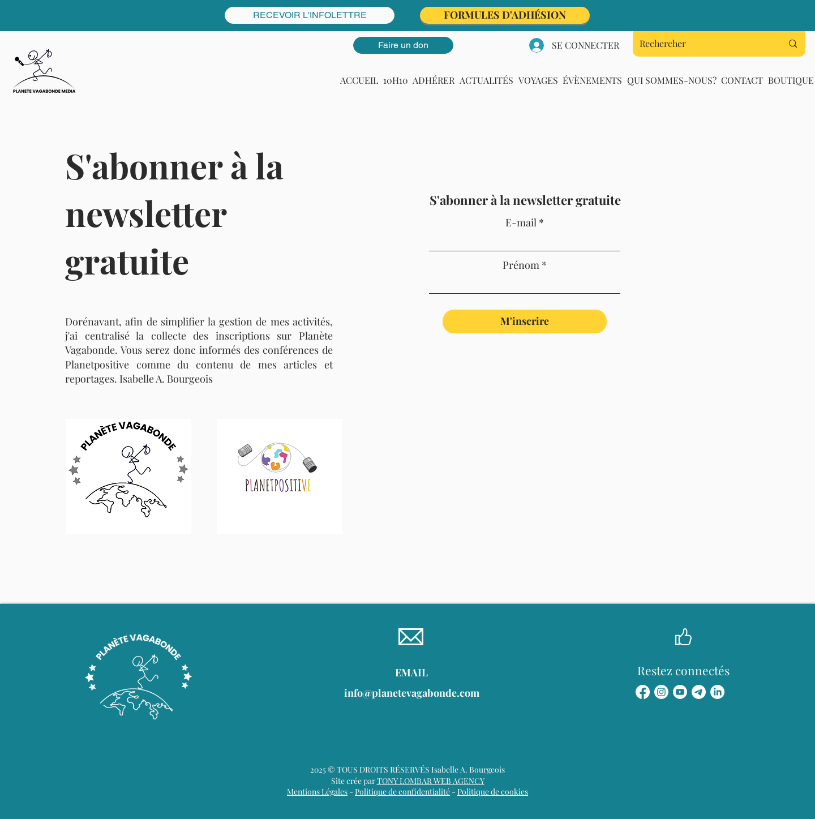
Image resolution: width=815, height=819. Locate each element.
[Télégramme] (699, 692)
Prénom (521, 265)
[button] (486, 80)
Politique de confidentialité (402, 791)
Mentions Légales (317, 791)
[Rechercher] (702, 44)
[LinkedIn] (717, 692)
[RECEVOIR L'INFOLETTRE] (309, 15)
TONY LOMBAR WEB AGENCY (430, 780)
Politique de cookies (492, 791)
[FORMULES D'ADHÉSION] (505, 15)
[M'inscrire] (525, 321)
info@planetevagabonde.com (411, 693)
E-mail (521, 222)
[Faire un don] (403, 45)
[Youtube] (680, 692)
